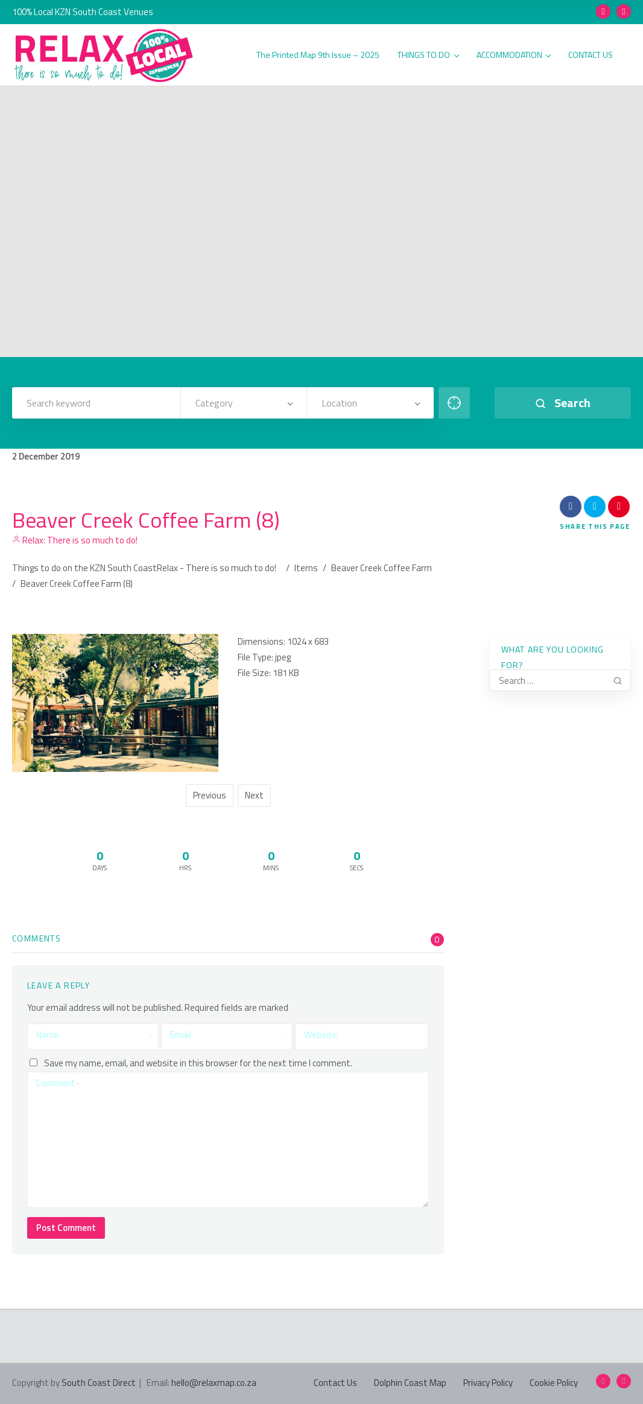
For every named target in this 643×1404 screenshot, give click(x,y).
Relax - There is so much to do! (216, 568)
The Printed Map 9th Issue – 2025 (317, 55)
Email (228, 1034)
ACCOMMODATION (514, 55)
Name (94, 1034)
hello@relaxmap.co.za (213, 1383)
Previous (209, 795)
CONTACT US (590, 55)
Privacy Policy (488, 1383)
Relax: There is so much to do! (75, 540)
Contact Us (335, 1383)
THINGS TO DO (428, 55)
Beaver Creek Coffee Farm (381, 568)
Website (320, 1035)
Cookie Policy (554, 1383)
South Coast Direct (99, 1383)
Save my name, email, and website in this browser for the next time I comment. (198, 1062)
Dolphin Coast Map (410, 1383)
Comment (57, 1083)
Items (306, 568)
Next (254, 795)
